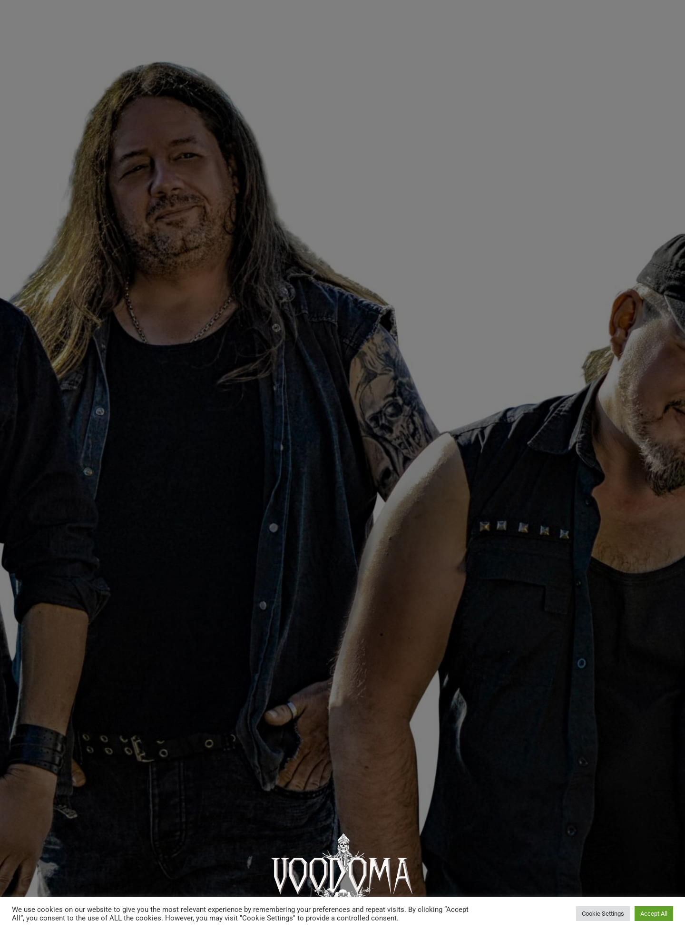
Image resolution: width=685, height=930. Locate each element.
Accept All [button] (653, 913)
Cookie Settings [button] (603, 913)
